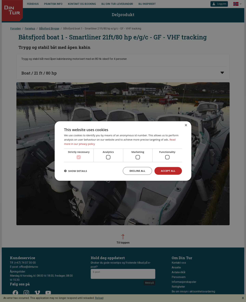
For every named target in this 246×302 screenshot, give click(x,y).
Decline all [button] (137, 170)
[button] (75, 170)
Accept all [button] (168, 170)
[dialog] (123, 151)
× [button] (185, 125)
